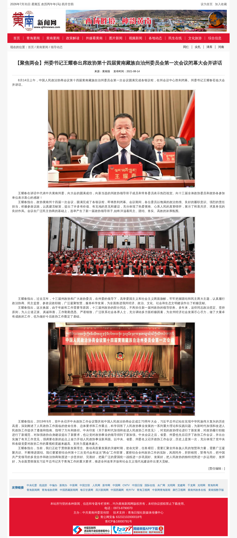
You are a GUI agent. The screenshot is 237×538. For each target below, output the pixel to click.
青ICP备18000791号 (118, 521)
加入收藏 (221, 4)
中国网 (116, 485)
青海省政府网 (49, 489)
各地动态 (155, 38)
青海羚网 (213, 485)
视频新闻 (135, 38)
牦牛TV (130, 489)
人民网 (96, 485)
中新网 (73, 485)
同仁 (186, 47)
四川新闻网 (102, 489)
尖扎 (198, 47)
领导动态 (57, 47)
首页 (16, 38)
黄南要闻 (53, 38)
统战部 (43, 485)
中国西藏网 (117, 489)
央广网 (161, 485)
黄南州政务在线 (197, 489)
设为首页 (207, 4)
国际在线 (150, 485)
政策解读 (72, 38)
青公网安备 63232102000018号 (118, 517)
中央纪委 (32, 485)
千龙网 (191, 485)
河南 (221, 47)
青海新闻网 (33, 489)
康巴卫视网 (179, 489)
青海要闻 (33, 38)
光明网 (171, 485)
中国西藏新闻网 (69, 489)
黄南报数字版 (216, 489)
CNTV (126, 485)
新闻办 (63, 485)
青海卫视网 (143, 489)
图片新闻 (115, 38)
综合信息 (214, 38)
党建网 (181, 485)
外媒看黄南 (94, 38)
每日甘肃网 (86, 489)
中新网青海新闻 (161, 489)
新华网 (106, 485)
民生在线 (175, 38)
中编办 (53, 485)
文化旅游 (195, 38)
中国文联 (85, 485)
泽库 (209, 47)
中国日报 (137, 485)
